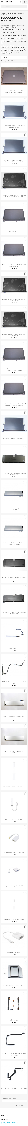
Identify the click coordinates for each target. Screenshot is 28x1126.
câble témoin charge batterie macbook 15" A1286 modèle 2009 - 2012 (14, 647)
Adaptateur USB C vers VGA (14, 952)
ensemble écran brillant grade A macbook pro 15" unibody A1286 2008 (14, 230)
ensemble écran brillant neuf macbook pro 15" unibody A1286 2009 (14, 265)
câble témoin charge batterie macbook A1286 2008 (14, 682)
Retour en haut (20, 1105)
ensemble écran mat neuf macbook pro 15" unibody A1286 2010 (14, 126)
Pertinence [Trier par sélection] (14, 57)
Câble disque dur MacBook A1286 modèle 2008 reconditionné (14, 1054)
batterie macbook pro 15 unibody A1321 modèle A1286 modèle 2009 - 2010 (14, 578)
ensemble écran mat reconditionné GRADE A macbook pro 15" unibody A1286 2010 (14, 161)
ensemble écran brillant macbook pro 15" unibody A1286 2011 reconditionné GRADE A (14, 195)
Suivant (23, 1101)
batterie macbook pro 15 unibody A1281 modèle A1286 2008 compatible (14, 543)
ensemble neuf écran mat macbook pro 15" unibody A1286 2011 (14, 439)
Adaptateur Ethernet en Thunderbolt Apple (14, 786)
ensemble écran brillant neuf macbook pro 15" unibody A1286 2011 (14, 335)
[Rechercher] (14, 6)
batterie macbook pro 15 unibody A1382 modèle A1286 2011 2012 (14, 613)
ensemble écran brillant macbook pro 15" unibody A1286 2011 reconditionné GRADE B (14, 91)
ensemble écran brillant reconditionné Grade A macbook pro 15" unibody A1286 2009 (14, 369)
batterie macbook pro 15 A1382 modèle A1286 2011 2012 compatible (14, 474)
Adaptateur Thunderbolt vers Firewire (14, 919)
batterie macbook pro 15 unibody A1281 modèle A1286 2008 (14, 508)
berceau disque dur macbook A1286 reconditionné (14, 1019)
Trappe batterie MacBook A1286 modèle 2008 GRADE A (14, 717)
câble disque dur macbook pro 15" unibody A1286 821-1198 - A (14, 1089)
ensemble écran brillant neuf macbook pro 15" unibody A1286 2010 (14, 300)
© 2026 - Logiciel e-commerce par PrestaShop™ (10, 1123)
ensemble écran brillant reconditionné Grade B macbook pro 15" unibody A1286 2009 (14, 404)
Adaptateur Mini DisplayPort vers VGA (14, 886)
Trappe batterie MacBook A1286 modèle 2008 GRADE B (14, 752)
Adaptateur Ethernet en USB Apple (14, 819)
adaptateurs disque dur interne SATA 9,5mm (14, 985)
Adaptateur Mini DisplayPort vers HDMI (14, 852)
